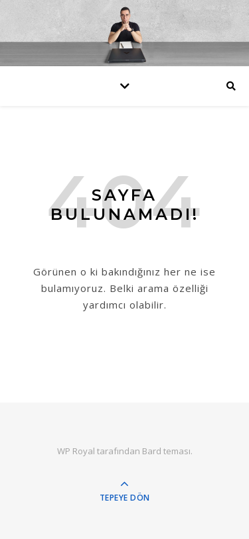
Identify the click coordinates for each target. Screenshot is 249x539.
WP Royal (76, 451)
